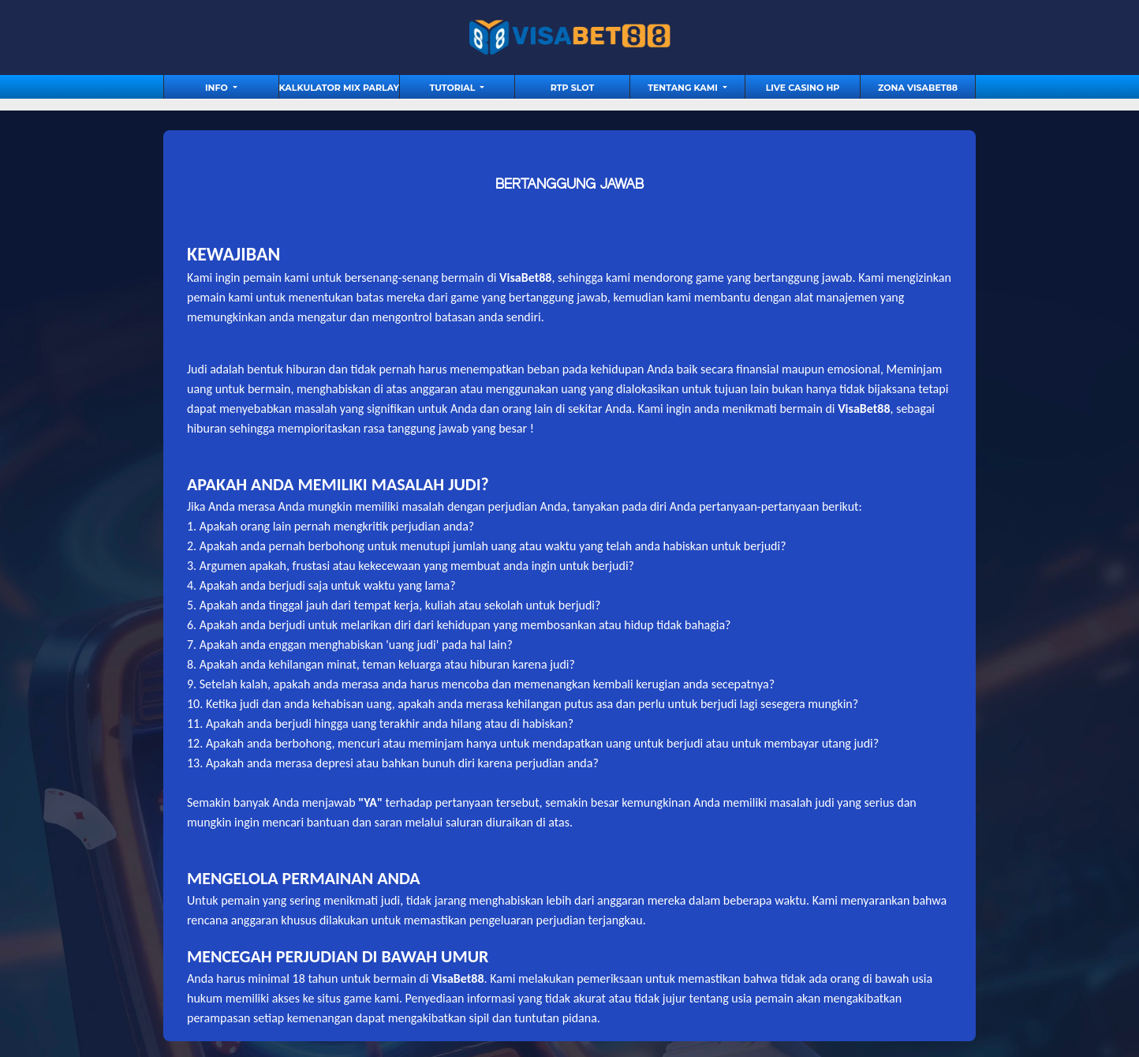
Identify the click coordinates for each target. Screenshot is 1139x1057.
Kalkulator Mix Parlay (339, 87)
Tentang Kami (684, 87)
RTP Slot (572, 87)
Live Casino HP (803, 87)
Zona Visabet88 (918, 87)
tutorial (454, 87)
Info (217, 87)
